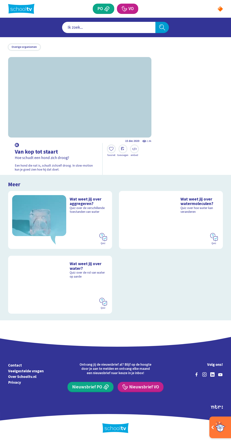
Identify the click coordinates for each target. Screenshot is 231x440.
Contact (15, 365)
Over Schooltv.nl (22, 377)
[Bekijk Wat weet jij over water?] (60, 285)
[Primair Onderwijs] (107, 9)
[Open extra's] (220, 427)
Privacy (14, 382)
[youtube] (220, 374)
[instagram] (204, 374)
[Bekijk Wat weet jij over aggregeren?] (60, 220)
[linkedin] (212, 374)
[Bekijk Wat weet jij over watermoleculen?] (171, 220)
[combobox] (108, 27)
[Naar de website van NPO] (220, 9)
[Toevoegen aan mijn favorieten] (111, 151)
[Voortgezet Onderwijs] (124, 9)
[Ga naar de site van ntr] (217, 407)
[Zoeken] (162, 27)
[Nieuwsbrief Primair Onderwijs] (90, 387)
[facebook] (197, 374)
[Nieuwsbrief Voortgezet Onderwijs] (141, 387)
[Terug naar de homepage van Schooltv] (21, 9)
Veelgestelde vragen (26, 371)
